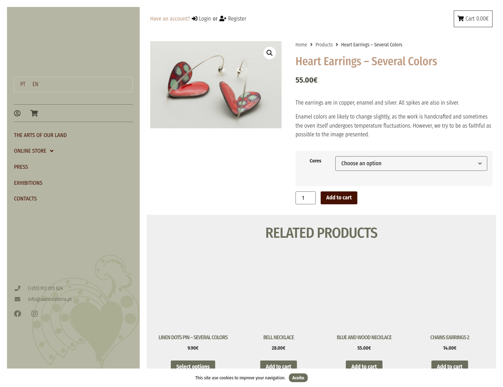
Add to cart (339, 197)
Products (324, 45)
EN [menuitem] (35, 84)
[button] (269, 53)
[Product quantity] (306, 197)
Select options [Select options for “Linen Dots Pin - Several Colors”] (193, 366)
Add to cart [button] (278, 366)
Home (301, 45)
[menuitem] (23, 84)
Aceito (298, 377)
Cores (315, 161)
